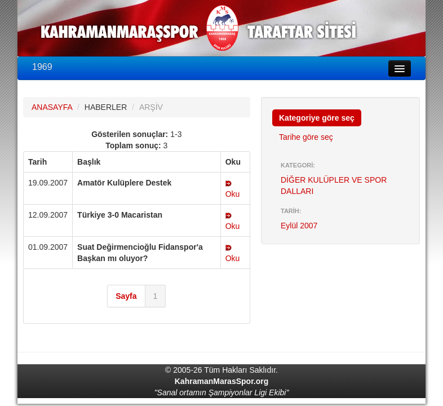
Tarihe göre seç (306, 137)
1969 (42, 67)
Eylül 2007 (299, 225)
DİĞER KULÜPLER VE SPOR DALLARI (334, 185)
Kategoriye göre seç (317, 117)
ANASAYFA (52, 107)
